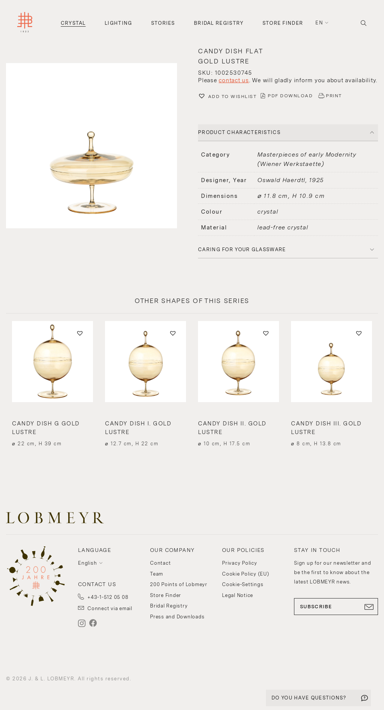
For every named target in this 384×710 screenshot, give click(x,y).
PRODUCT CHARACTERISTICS (239, 132)
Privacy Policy (239, 563)
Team (156, 574)
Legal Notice (237, 595)
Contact (160, 563)
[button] (96, 146)
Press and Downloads (177, 617)
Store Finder (282, 23)
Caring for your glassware (242, 249)
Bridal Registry (219, 23)
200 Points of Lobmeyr (178, 584)
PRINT (334, 95)
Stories (163, 23)
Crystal (73, 23)
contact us (234, 80)
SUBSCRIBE (336, 607)
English (87, 563)
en (319, 23)
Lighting (118, 23)
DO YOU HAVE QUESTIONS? (309, 698)
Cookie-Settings (242, 584)
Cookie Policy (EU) (245, 574)
